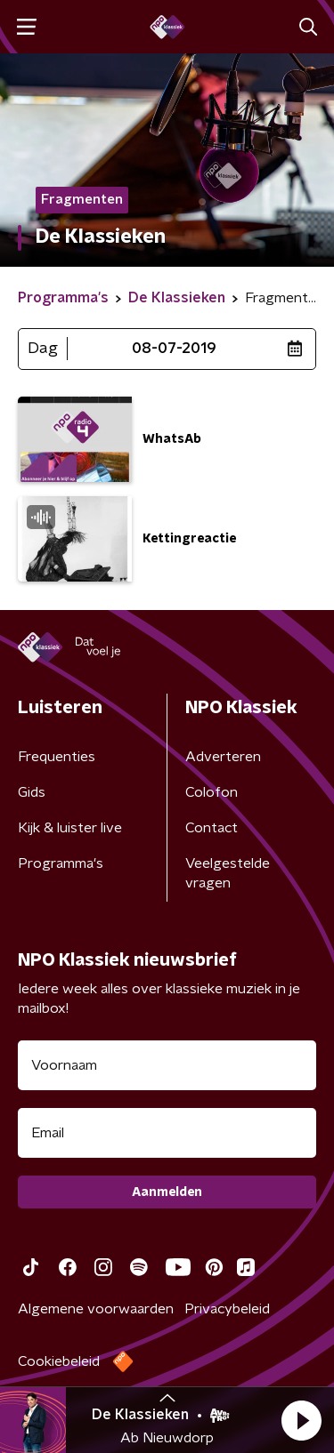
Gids (31, 792)
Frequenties (56, 757)
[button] (301, 1420)
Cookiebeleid (59, 1361)
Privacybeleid (227, 1309)
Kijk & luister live (70, 828)
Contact (211, 828)
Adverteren (223, 757)
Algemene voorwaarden (96, 1309)
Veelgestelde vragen (227, 873)
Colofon (211, 792)
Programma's (60, 863)
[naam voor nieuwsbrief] (167, 1065)
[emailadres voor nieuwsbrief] (167, 1133)
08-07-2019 (174, 348)
